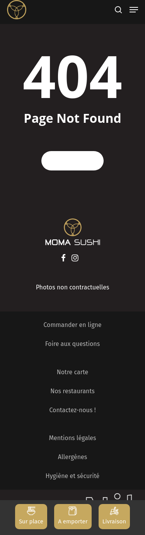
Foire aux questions (72, 343)
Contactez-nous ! (72, 410)
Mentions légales (72, 438)
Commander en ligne (72, 325)
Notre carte (72, 372)
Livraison (114, 521)
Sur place (31, 521)
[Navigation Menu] (134, 10)
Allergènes (72, 457)
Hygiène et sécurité (72, 476)
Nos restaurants (72, 391)
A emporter (72, 521)
